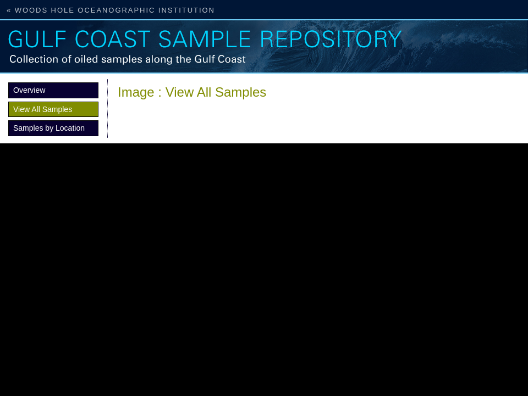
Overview (29, 90)
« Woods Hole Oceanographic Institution (111, 10)
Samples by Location (49, 128)
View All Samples (42, 109)
